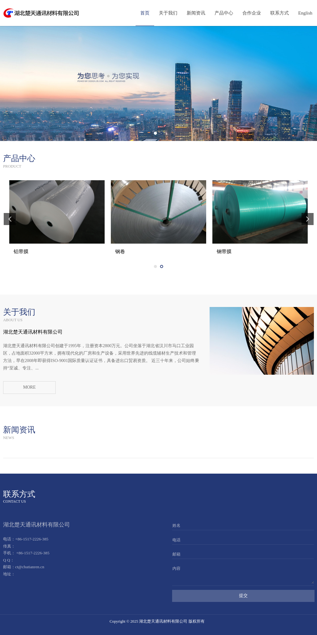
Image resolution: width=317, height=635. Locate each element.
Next (310, 83)
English (305, 13)
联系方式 (279, 13)
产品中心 (224, 13)
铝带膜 (122, 251)
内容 (176, 568)
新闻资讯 (196, 13)
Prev (7, 83)
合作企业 (251, 13)
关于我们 (168, 13)
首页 (145, 13)
